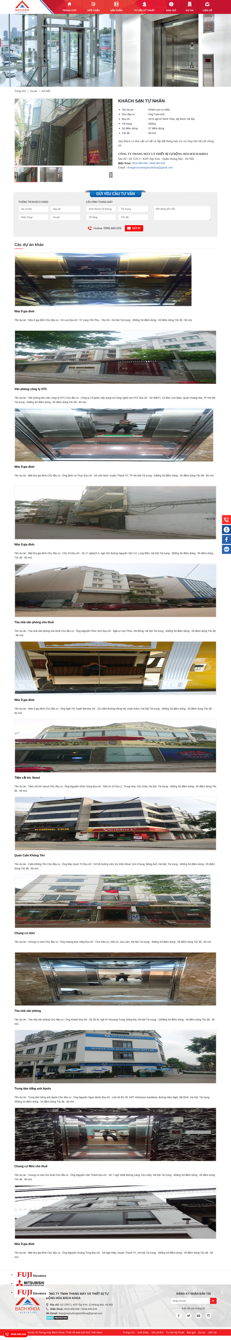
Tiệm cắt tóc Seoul (27, 777)
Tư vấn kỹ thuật (175, 1332)
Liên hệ (212, 1332)
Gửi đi (136, 228)
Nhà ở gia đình (24, 311)
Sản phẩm (157, 1332)
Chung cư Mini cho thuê (30, 1166)
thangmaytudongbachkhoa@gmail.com (150, 167)
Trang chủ (20, 91)
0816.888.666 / (141, 163)
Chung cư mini (24, 933)
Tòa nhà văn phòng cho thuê (34, 622)
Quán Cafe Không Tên (29, 855)
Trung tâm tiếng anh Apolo (32, 1088)
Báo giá (191, 1332)
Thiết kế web (73, 1332)
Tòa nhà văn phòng (27, 1010)
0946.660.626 (18, 1334)
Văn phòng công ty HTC (30, 389)
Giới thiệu (143, 1332)
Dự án (33, 91)
